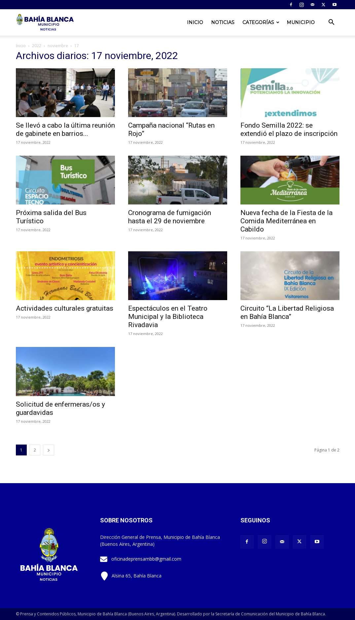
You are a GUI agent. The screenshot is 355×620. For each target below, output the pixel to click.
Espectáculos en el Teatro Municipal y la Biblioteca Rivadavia (167, 316)
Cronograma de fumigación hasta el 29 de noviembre (169, 217)
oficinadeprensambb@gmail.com (146, 559)
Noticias (222, 22)
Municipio (301, 22)
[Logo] (45, 22)
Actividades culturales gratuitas (64, 308)
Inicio (195, 22)
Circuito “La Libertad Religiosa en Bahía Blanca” (287, 312)
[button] (331, 23)
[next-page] (48, 450)
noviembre (58, 45)
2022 (36, 45)
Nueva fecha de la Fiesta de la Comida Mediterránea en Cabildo (286, 221)
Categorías (260, 22)
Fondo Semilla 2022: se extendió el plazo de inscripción (288, 129)
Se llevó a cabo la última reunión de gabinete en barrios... (65, 129)
